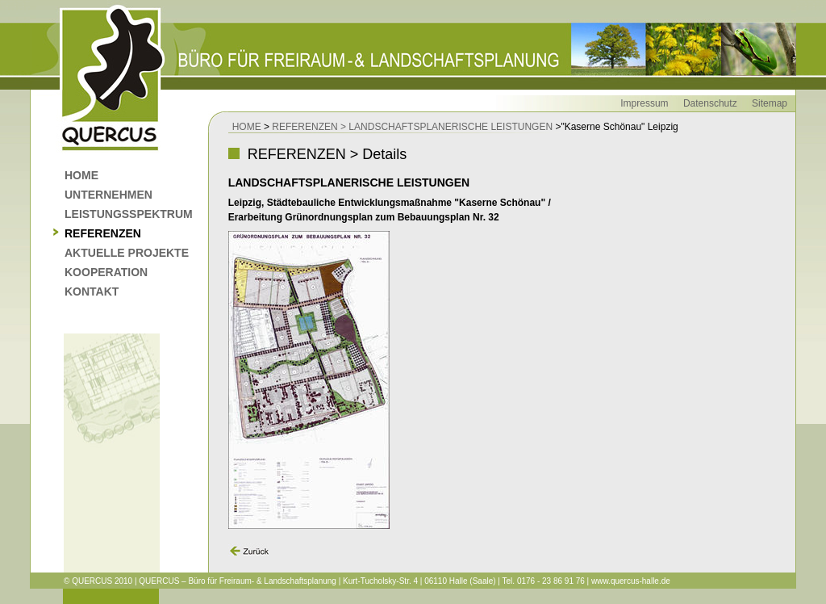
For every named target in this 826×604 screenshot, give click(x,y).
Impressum (644, 103)
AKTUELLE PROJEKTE (127, 252)
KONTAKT (92, 291)
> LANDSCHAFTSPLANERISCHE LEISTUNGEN (446, 126)
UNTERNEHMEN (108, 194)
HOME (81, 175)
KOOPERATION (106, 272)
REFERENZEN (103, 233)
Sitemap (769, 103)
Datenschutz (710, 103)
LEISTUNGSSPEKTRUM (129, 214)
